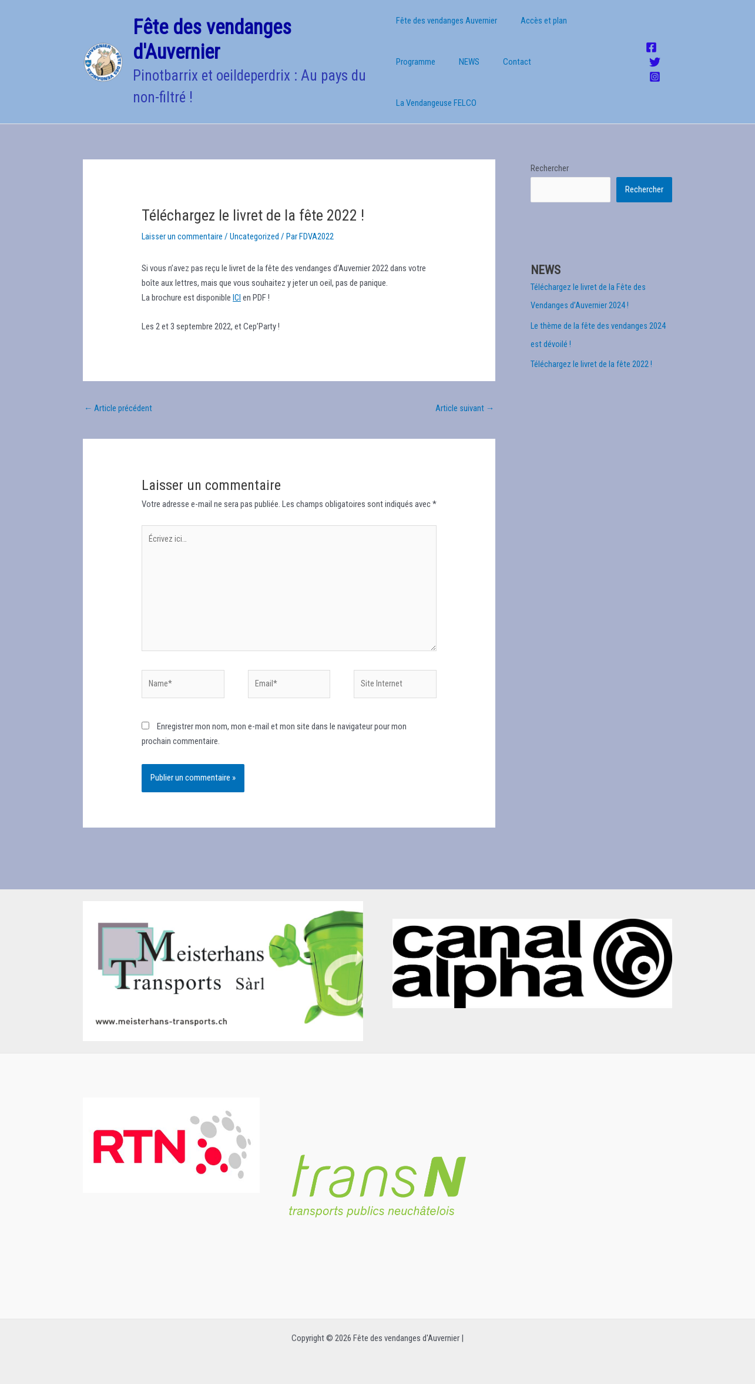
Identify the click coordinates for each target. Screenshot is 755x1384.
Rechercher (550, 156)
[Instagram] (653, 70)
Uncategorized (255, 224)
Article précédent (118, 396)
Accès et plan (538, 35)
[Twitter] (653, 56)
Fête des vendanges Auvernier (446, 35)
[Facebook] (649, 41)
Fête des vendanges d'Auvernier (212, 33)
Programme (598, 35)
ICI (237, 285)
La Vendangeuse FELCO (520, 76)
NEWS (406, 76)
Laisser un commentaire (182, 224)
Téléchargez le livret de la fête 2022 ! (591, 350)
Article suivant (464, 396)
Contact (448, 76)
